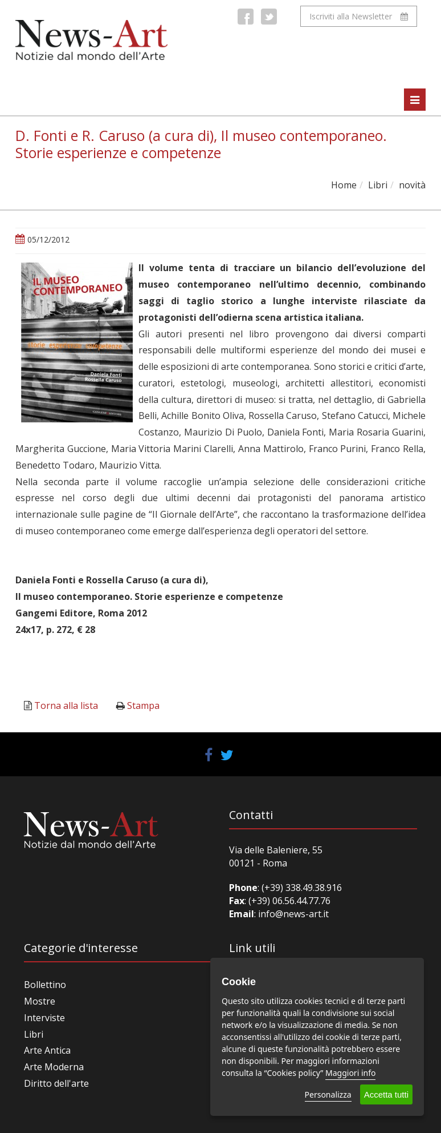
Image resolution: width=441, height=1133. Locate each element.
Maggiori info (350, 1072)
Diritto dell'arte (56, 1083)
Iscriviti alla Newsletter (358, 16)
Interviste (44, 1017)
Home (344, 185)
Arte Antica (47, 1050)
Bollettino (45, 984)
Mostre (39, 1001)
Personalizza (328, 1094)
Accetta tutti (386, 1094)
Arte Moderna (54, 1067)
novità (412, 185)
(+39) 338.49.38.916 (300, 887)
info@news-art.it (293, 914)
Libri (377, 185)
